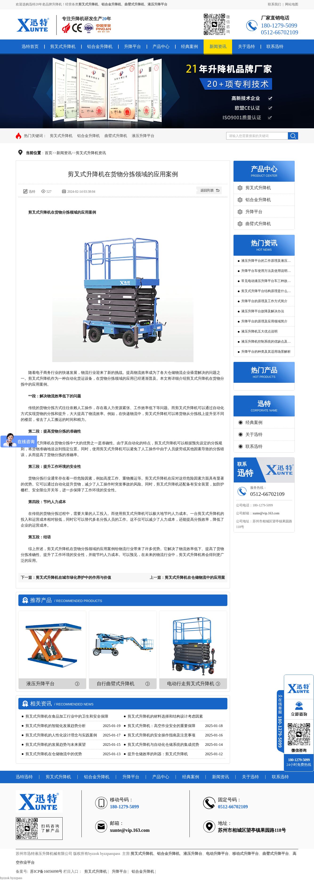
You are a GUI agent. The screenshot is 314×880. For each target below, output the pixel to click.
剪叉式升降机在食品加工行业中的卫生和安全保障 (66, 716)
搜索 (293, 135)
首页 (48, 153)
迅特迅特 (24, 776)
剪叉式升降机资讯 (91, 153)
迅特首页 (30, 46)
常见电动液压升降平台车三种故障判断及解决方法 (266, 282)
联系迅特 (274, 46)
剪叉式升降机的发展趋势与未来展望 (55, 745)
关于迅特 (246, 46)
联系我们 (274, 4)
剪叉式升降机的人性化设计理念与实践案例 (61, 735)
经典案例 (189, 46)
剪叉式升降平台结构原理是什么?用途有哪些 (265, 292)
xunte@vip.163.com (266, 513)
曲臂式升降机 (116, 136)
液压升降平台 (143, 136)
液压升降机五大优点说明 (259, 331)
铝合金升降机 (100, 46)
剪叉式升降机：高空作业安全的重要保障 (161, 726)
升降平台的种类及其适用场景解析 (266, 351)
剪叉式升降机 (63, 46)
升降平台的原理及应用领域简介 (264, 321)
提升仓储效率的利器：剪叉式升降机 (158, 754)
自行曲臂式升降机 (115, 683)
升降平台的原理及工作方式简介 (264, 301)
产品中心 (161, 46)
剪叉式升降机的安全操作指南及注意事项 (161, 735)
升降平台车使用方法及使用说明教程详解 (266, 272)
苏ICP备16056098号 (46, 871)
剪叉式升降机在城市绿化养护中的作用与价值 (73, 577)
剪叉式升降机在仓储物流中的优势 (53, 754)
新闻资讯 (217, 46)
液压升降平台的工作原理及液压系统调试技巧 (266, 262)
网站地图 (291, 4)
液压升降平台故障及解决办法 (262, 311)
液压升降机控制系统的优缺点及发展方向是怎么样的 (266, 343)
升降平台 (132, 46)
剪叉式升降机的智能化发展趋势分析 (55, 726)
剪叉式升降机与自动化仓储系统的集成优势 (163, 745)
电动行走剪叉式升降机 (190, 683)
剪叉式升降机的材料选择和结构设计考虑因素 (165, 716)
